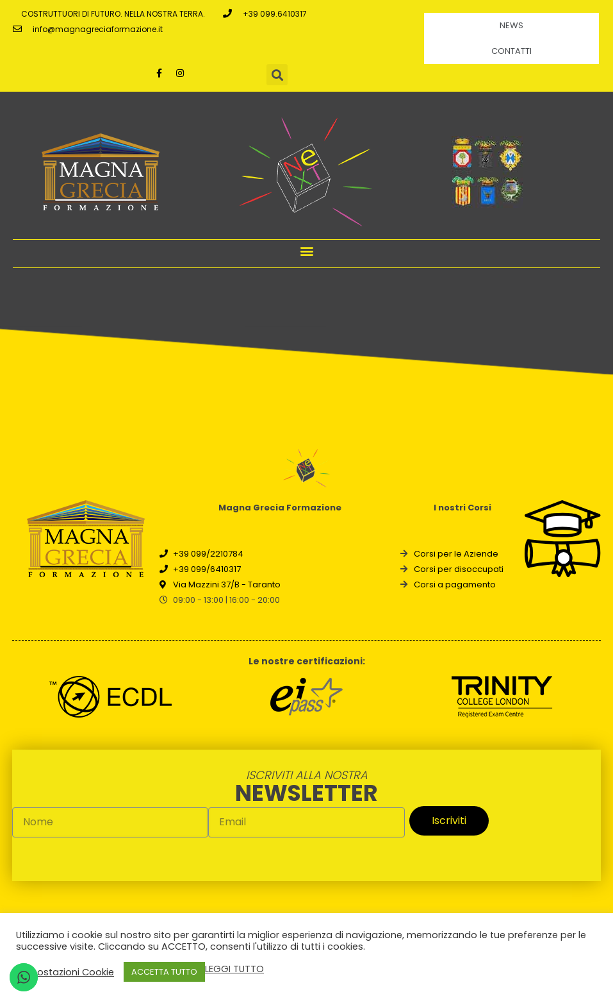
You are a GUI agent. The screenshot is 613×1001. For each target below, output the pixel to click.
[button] (306, 250)
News (511, 25)
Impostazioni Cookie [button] (66, 972)
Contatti (511, 51)
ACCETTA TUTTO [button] (164, 972)
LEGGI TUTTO (234, 969)
